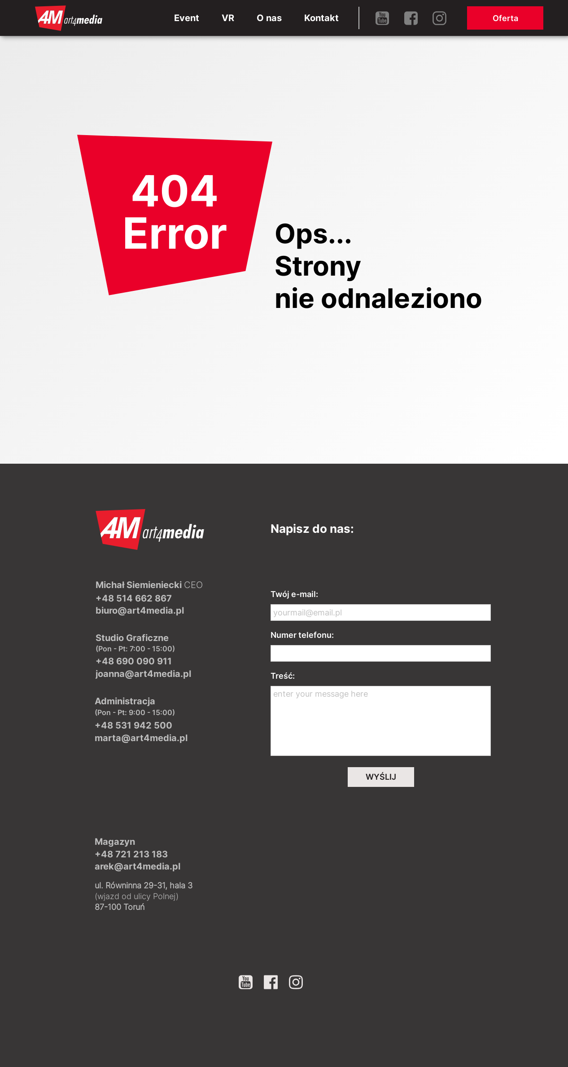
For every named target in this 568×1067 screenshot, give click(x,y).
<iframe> (381, 874)
